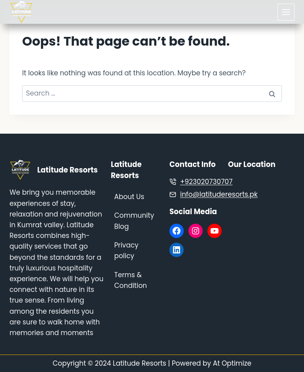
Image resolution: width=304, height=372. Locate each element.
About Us (129, 196)
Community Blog (134, 221)
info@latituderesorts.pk (219, 194)
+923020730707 (206, 181)
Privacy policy (126, 250)
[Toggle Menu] (285, 12)
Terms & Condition (130, 280)
